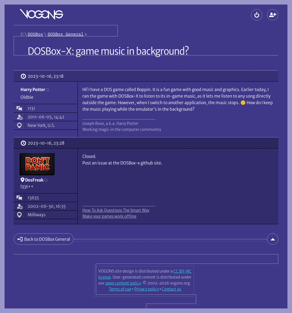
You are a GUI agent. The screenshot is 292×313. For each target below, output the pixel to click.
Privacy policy (146, 289)
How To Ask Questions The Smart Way (115, 210)
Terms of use (120, 289)
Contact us (171, 289)
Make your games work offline (109, 216)
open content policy (123, 283)
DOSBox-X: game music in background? (108, 51)
